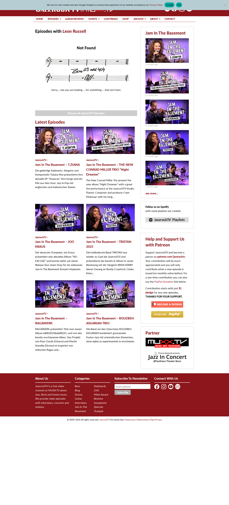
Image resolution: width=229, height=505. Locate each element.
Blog (77, 390)
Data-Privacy (156, 419)
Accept (169, 5)
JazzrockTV (104, 419)
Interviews (81, 402)
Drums (78, 394)
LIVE (96, 390)
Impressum (130, 419)
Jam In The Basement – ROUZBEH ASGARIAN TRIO (110, 318)
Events (93, 19)
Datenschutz (143, 419)
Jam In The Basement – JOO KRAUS (54, 242)
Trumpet (98, 411)
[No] (225, 5)
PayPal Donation (163, 281)
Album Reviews (74, 19)
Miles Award (101, 394)
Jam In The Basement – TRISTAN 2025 (108, 242)
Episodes (53, 19)
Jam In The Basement (165, 32)
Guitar (78, 398)
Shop (125, 19)
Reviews (98, 398)
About (154, 19)
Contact (170, 19)
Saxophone (100, 402)
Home (39, 19)
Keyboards (100, 386)
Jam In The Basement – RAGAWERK (51, 318)
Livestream (111, 19)
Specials (98, 406)
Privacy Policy (155, 5)
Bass (77, 386)
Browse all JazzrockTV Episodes (86, 113)
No (179, 5)
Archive (138, 19)
